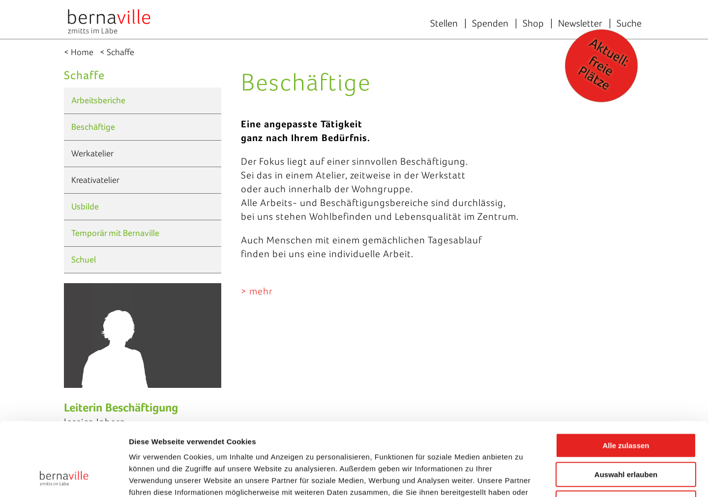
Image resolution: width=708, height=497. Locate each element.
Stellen (444, 23)
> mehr (257, 291)
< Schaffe (117, 52)
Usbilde (85, 206)
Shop (533, 23)
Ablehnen (626, 434)
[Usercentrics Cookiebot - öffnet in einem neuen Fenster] (64, 477)
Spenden (490, 23)
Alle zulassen (625, 377)
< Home (78, 52)
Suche (629, 23)
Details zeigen (523, 477)
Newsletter (580, 23)
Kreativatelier (95, 180)
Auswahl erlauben (625, 406)
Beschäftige (93, 126)
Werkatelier (92, 153)
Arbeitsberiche (98, 100)
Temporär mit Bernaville (115, 233)
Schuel (83, 259)
